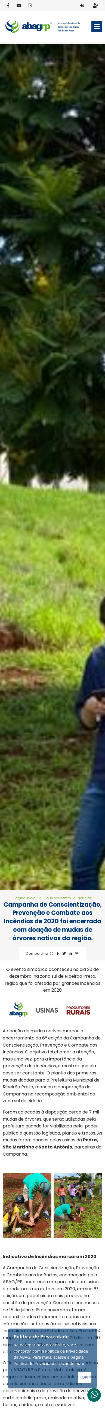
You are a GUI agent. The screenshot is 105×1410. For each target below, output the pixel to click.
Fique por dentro (58, 898)
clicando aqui (71, 1363)
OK (85, 1377)
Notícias (85, 898)
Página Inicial (25, 898)
